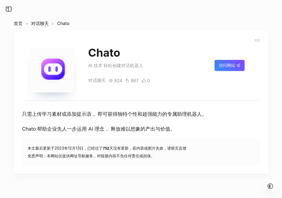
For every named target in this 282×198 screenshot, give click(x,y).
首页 (18, 23)
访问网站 (229, 65)
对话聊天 (40, 23)
